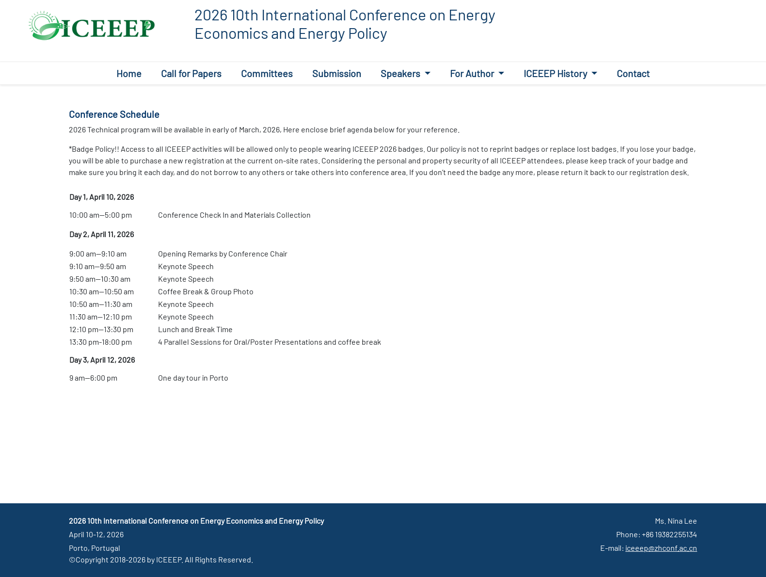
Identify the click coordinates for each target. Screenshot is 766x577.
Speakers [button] (401, 73)
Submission (336, 73)
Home (129, 73)
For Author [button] (473, 73)
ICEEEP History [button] (556, 73)
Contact (633, 73)
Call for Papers (191, 73)
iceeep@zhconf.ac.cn (661, 547)
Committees (267, 73)
